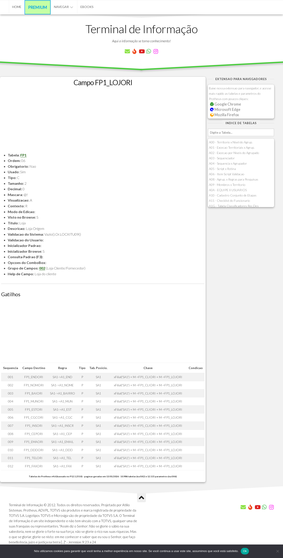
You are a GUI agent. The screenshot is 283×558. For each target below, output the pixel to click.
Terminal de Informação (141, 28)
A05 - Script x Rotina (222, 169)
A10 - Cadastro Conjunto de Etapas (232, 195)
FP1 (23, 155)
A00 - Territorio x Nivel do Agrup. (230, 142)
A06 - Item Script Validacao (226, 174)
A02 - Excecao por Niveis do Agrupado (234, 153)
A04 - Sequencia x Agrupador (228, 163)
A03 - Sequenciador (222, 158)
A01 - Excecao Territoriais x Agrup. (231, 147)
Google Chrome (225, 104)
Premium (37, 7)
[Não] (277, 551)
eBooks (87, 7)
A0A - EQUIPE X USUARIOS (228, 190)
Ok (245, 551)
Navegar (61, 7)
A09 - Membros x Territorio (227, 185)
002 (42, 268)
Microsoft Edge (225, 109)
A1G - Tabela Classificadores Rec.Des (234, 206)
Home (16, 7)
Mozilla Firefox (224, 114)
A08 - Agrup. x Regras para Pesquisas (233, 179)
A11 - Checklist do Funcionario (229, 200)
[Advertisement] (103, 121)
